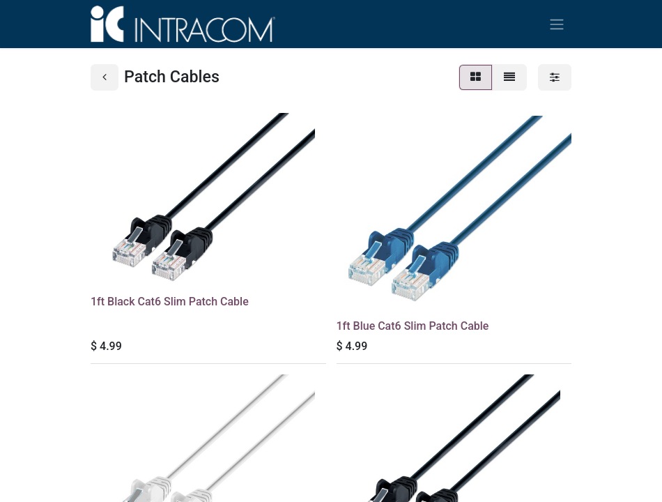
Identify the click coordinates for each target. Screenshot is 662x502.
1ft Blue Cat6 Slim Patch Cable (413, 326)
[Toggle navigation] (556, 24)
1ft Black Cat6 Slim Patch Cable (170, 301)
